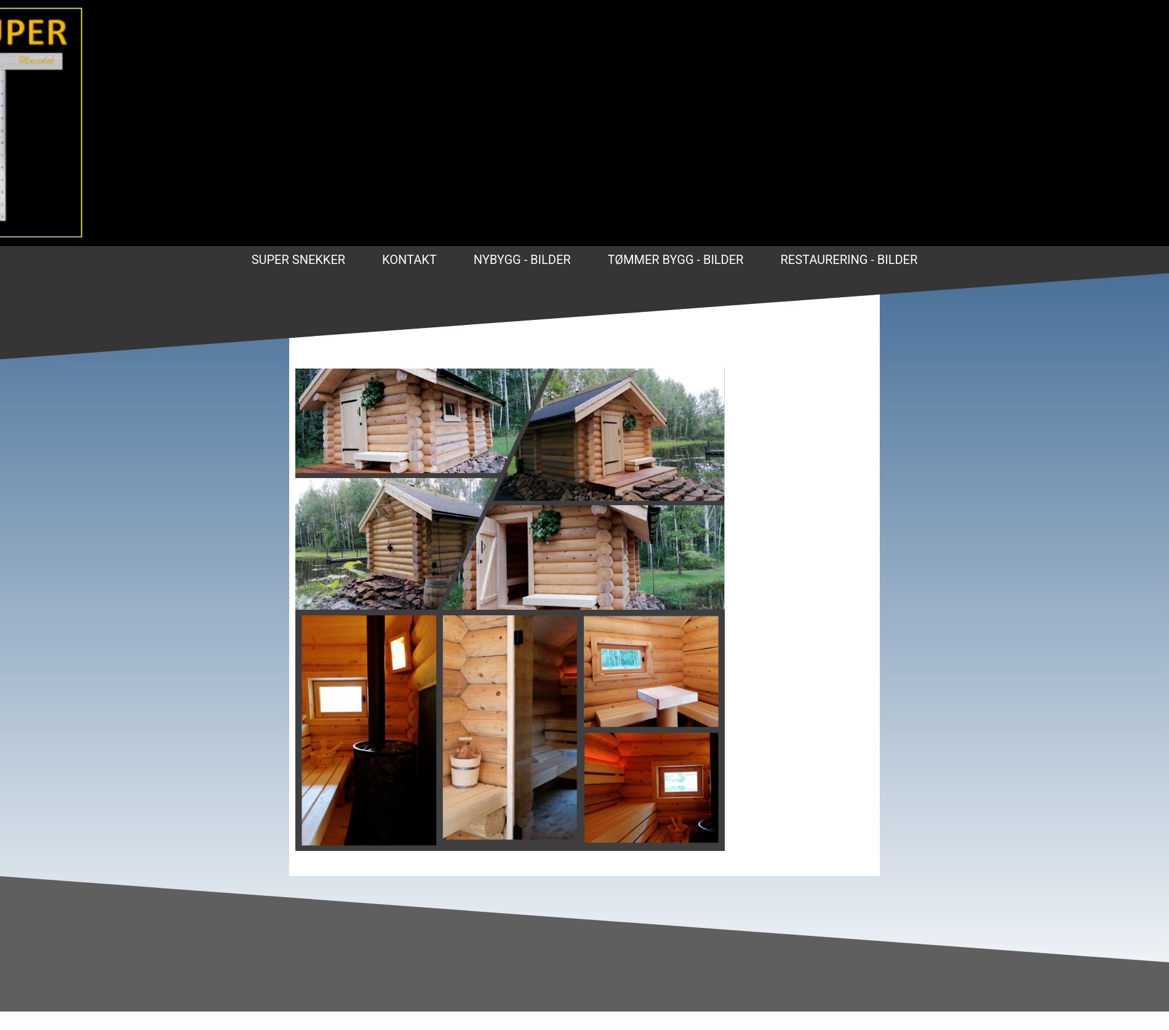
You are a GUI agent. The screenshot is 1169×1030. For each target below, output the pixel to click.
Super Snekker (298, 259)
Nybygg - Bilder (522, 259)
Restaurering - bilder (848, 259)
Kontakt (409, 259)
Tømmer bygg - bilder (676, 259)
